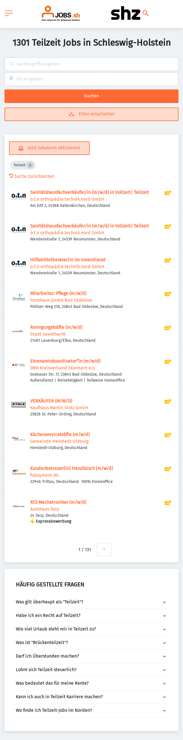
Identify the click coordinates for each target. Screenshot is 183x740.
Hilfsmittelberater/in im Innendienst (67, 259)
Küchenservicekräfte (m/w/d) (60, 434)
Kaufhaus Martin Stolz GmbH (59, 407)
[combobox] (91, 64)
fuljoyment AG (44, 475)
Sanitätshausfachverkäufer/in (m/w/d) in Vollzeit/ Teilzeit (89, 192)
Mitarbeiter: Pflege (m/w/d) (58, 293)
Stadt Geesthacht (48, 334)
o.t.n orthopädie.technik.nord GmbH (67, 199)
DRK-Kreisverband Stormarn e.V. (62, 368)
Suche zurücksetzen (31, 176)
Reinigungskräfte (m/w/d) (56, 327)
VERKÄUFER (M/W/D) (51, 401)
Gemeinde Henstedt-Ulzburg (59, 441)
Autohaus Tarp (44, 509)
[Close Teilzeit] (30, 165)
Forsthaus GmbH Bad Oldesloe (61, 300)
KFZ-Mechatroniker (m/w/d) (58, 502)
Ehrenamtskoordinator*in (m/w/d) (65, 361)
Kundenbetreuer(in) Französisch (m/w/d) (71, 468)
